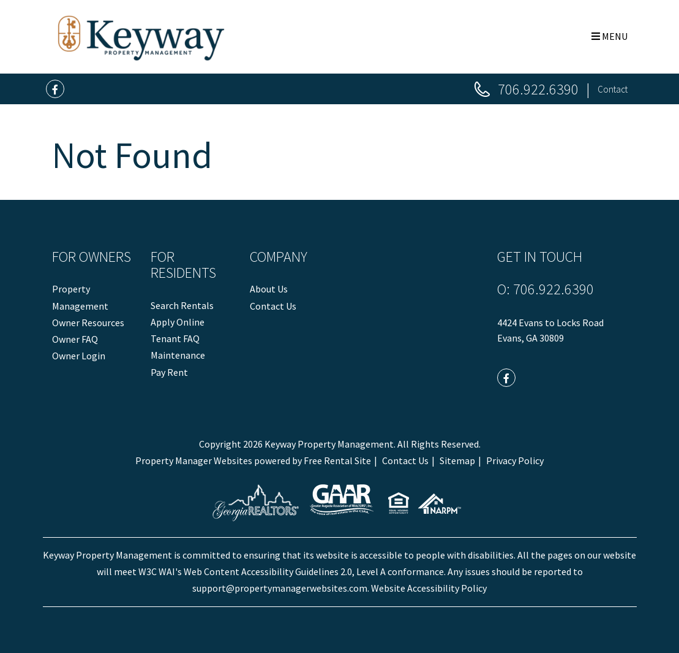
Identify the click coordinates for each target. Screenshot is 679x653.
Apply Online (177, 322)
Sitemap (457, 460)
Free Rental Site (337, 460)
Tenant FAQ (175, 338)
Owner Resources (88, 322)
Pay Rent (169, 372)
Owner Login (78, 355)
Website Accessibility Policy (429, 588)
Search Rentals (182, 305)
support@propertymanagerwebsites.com (279, 588)
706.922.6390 (538, 89)
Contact (613, 89)
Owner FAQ (75, 339)
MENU (609, 36)
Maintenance (178, 355)
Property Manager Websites (193, 460)
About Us (269, 289)
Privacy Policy (515, 460)
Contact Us (273, 306)
